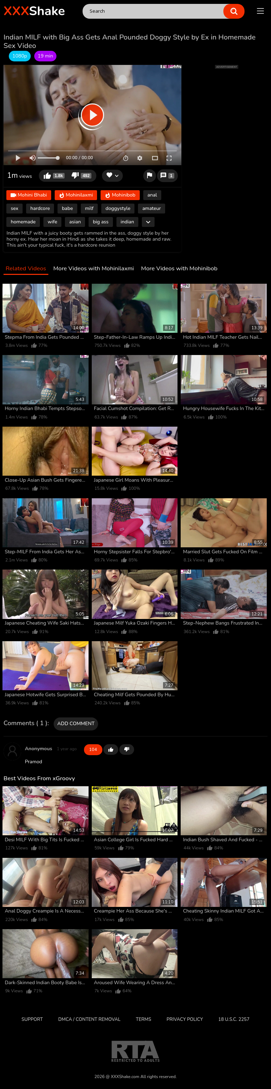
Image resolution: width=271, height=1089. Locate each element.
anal (152, 195)
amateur (151, 208)
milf (89, 208)
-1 (126, 749)
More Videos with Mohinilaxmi (93, 268)
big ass (100, 221)
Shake (34, 11)
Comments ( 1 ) (25, 723)
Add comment (76, 723)
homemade (23, 221)
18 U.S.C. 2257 (233, 1019)
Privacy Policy (185, 1019)
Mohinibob (120, 195)
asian (75, 221)
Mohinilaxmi (76, 195)
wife (52, 221)
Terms (143, 1019)
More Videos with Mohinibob (179, 268)
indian (127, 221)
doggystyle (118, 208)
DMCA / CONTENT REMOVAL (89, 1019)
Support (32, 1019)
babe (67, 208)
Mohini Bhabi (29, 195)
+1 (110, 749)
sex (14, 208)
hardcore (40, 208)
